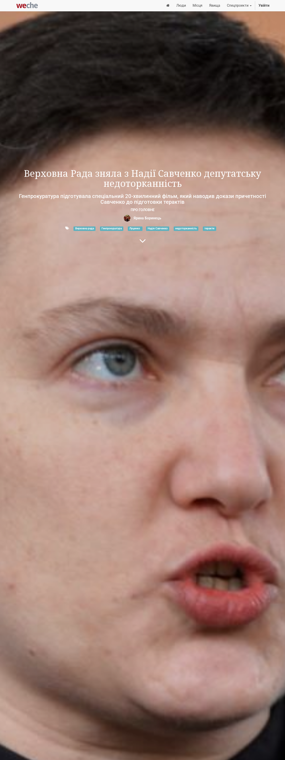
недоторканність (186, 228)
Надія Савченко (158, 228)
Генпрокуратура (112, 228)
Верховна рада (84, 228)
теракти (209, 228)
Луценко (135, 228)
